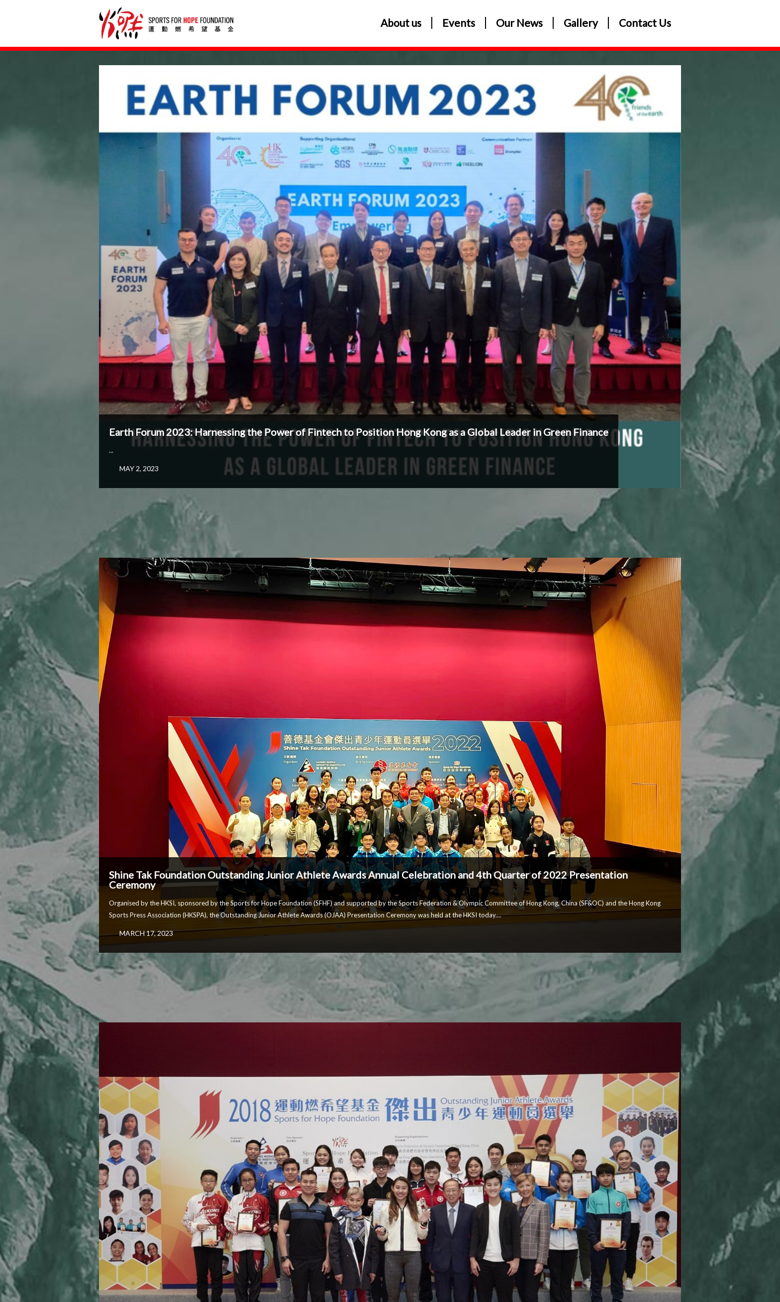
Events (458, 23)
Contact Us (645, 23)
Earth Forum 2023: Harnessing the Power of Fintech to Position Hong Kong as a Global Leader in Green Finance (358, 432)
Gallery (581, 23)
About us (401, 23)
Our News (519, 23)
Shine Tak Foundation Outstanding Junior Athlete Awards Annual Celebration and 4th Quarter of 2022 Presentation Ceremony (368, 880)
